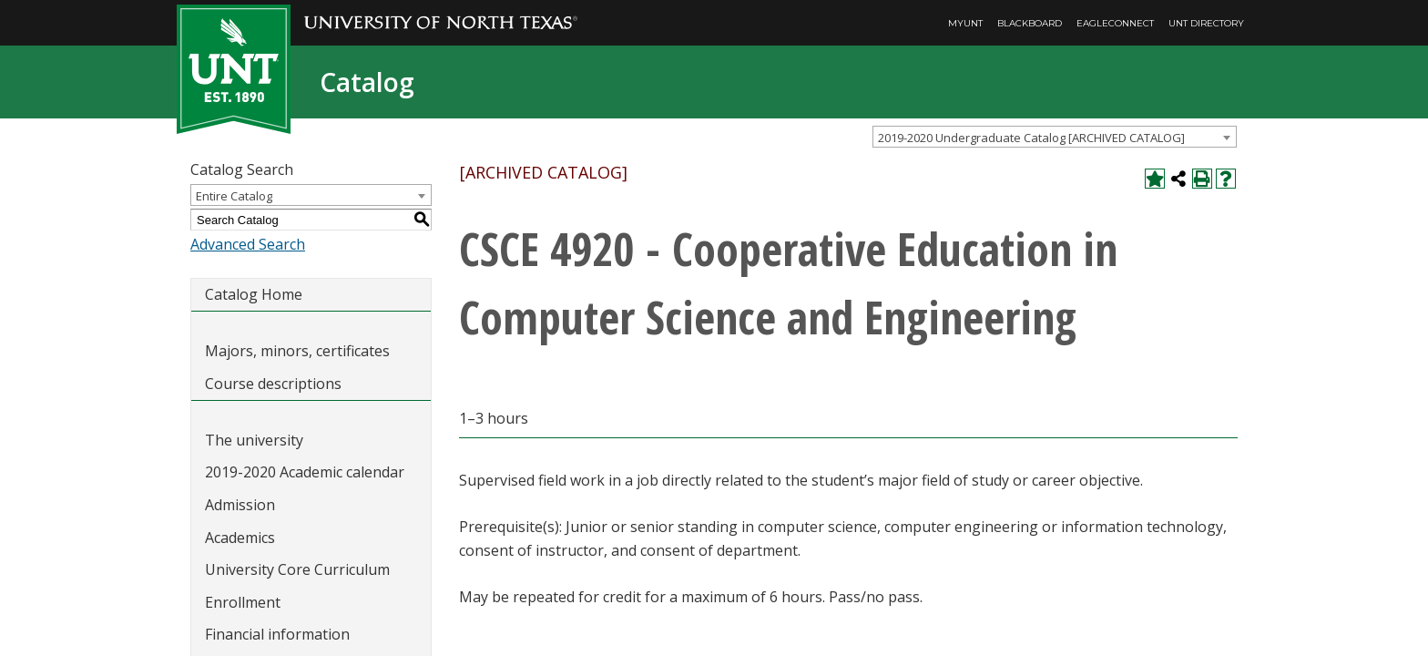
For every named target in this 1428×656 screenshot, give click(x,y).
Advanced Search (247, 244)
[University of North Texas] (440, 10)
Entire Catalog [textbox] (234, 196)
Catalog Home (253, 294)
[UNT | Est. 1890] (234, 67)
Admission (240, 505)
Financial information (277, 634)
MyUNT (965, 23)
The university (254, 440)
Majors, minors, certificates (297, 351)
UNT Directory (1206, 23)
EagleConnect (1115, 23)
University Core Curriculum (297, 569)
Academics (240, 538)
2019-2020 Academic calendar (304, 472)
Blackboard (1029, 23)
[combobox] (1054, 137)
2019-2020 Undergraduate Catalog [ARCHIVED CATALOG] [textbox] (1031, 137)
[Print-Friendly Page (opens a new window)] (1202, 179)
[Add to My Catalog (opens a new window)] (1155, 179)
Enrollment (242, 602)
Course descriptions (273, 384)
